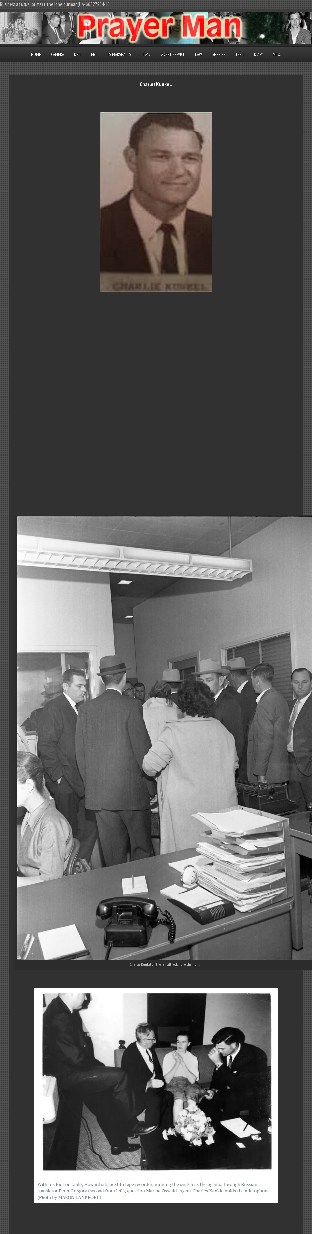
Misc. (277, 54)
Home (36, 54)
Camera (57, 54)
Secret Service (172, 54)
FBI (93, 54)
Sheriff (218, 54)
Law (198, 54)
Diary (258, 54)
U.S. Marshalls (118, 54)
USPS (145, 54)
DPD (77, 54)
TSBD (240, 54)
